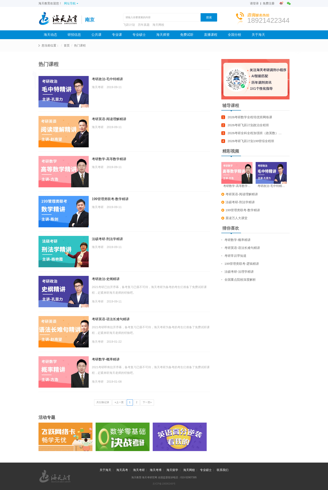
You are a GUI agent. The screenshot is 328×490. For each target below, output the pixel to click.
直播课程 (210, 34)
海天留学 (172, 470)
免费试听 (186, 34)
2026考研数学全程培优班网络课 (250, 117)
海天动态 (50, 34)
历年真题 (144, 24)
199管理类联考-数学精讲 (110, 199)
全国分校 (234, 34)
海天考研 (139, 470)
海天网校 (158, 24)
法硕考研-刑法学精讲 (107, 239)
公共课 (96, 34)
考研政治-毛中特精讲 (107, 79)
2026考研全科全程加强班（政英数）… (255, 133)
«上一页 (119, 402)
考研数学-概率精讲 (106, 359)
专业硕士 (139, 34)
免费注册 (268, 3)
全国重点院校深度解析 (240, 279)
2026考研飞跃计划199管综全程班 (251, 141)
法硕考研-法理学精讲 (239, 271)
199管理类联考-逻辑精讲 (241, 263)
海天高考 (122, 470)
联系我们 (222, 470)
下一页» (147, 402)
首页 (67, 45)
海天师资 (163, 34)
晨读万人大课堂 (236, 218)
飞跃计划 (129, 24)
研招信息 (74, 34)
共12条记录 (102, 402)
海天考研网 (60, 19)
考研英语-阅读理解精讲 (109, 119)
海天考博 (155, 470)
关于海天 (258, 34)
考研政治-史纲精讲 (106, 279)
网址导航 (71, 3)
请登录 (254, 3)
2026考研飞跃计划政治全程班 (248, 125)
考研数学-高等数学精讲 (109, 159)
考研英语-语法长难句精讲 (111, 319)
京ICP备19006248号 (163, 483)
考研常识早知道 (235, 255)
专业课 (117, 34)
